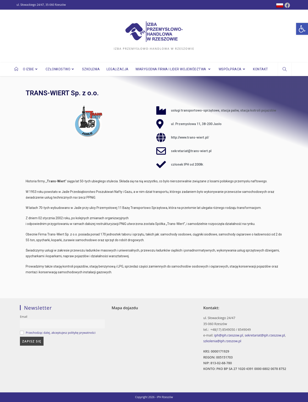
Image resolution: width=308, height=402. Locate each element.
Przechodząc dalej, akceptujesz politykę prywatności (61, 333)
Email (23, 317)
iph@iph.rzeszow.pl (228, 335)
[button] (302, 29)
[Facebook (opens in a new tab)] (287, 5)
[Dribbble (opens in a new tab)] (279, 5)
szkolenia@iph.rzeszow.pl (222, 341)
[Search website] (284, 69)
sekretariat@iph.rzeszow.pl (265, 335)
